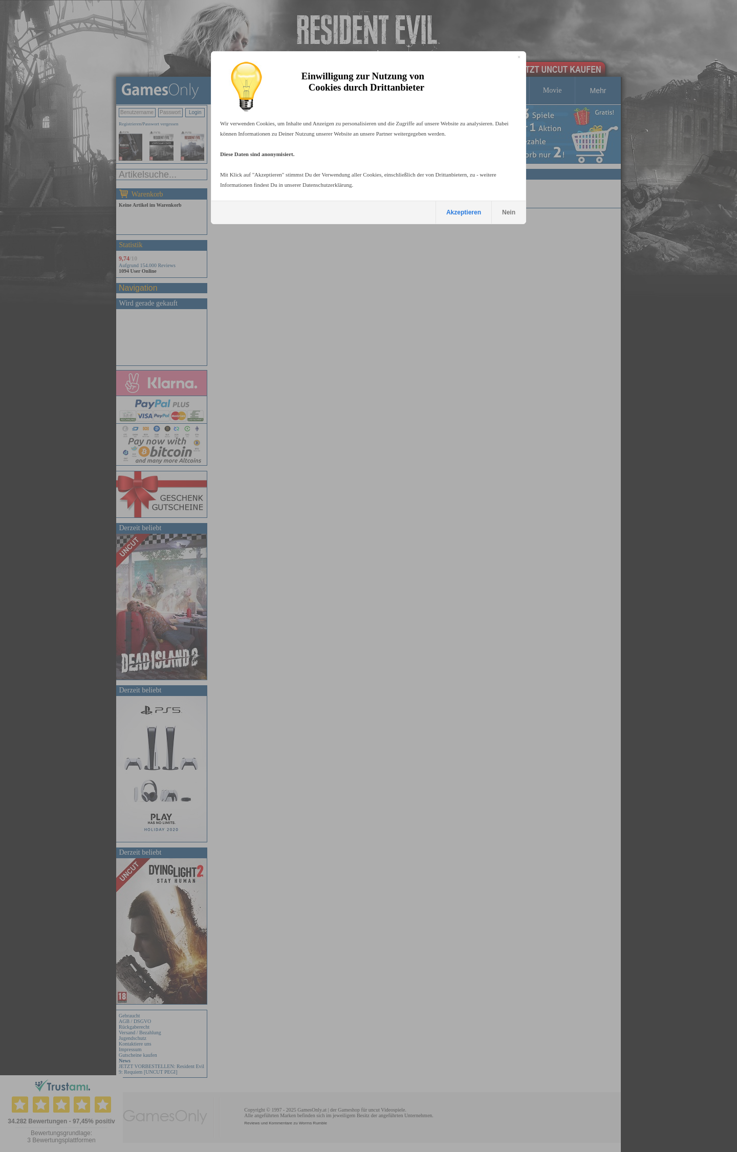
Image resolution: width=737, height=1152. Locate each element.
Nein (508, 212)
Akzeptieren (463, 212)
